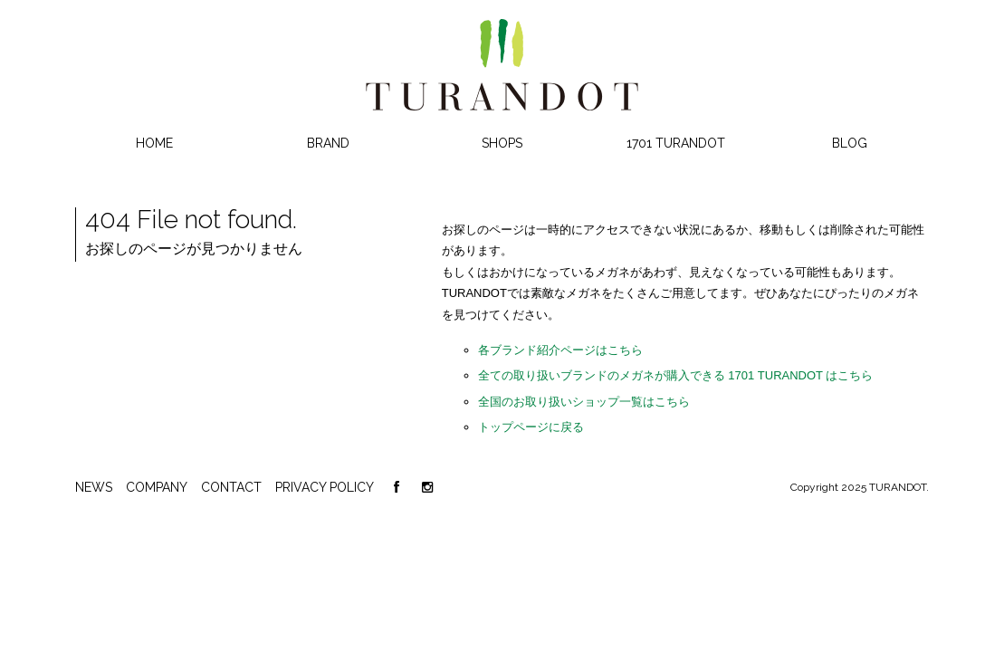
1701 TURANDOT (675, 143)
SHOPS (502, 143)
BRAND (328, 143)
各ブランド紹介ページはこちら (560, 350)
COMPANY (156, 487)
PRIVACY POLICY (324, 487)
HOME (154, 143)
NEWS (93, 487)
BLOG (849, 143)
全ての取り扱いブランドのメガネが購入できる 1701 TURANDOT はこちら (676, 375)
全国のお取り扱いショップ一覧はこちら (584, 401)
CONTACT (231, 487)
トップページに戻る (531, 427)
